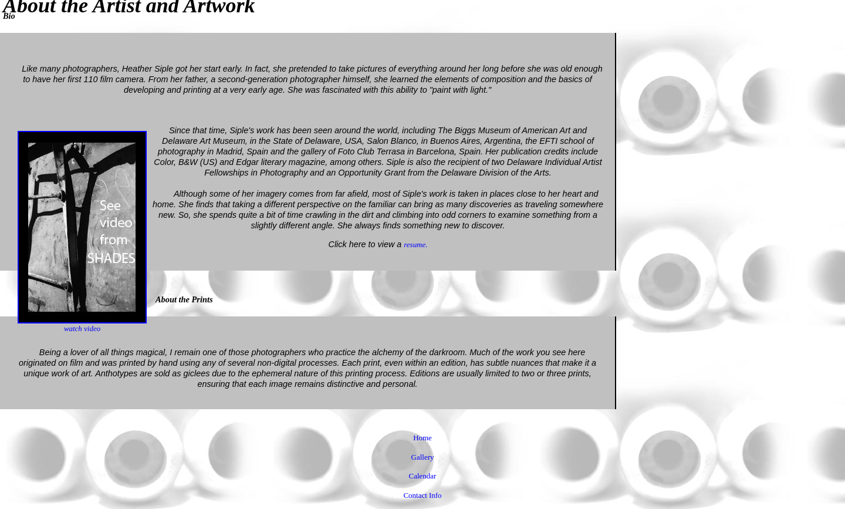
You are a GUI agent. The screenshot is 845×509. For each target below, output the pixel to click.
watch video (82, 324)
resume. (415, 244)
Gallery (422, 457)
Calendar (423, 475)
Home (422, 437)
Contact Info (422, 495)
